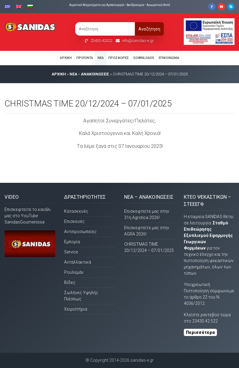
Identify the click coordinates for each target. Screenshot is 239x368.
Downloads (143, 58)
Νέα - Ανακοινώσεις (89, 74)
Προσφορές (118, 58)
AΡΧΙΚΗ (59, 74)
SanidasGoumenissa (24, 222)
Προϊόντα (84, 58)
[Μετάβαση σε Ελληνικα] (9, 6)
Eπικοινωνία (169, 58)
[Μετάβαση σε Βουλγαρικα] (30, 6)
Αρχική (66, 58)
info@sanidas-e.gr (138, 40)
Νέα (101, 58)
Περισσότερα (200, 332)
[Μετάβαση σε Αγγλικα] (18, 6)
